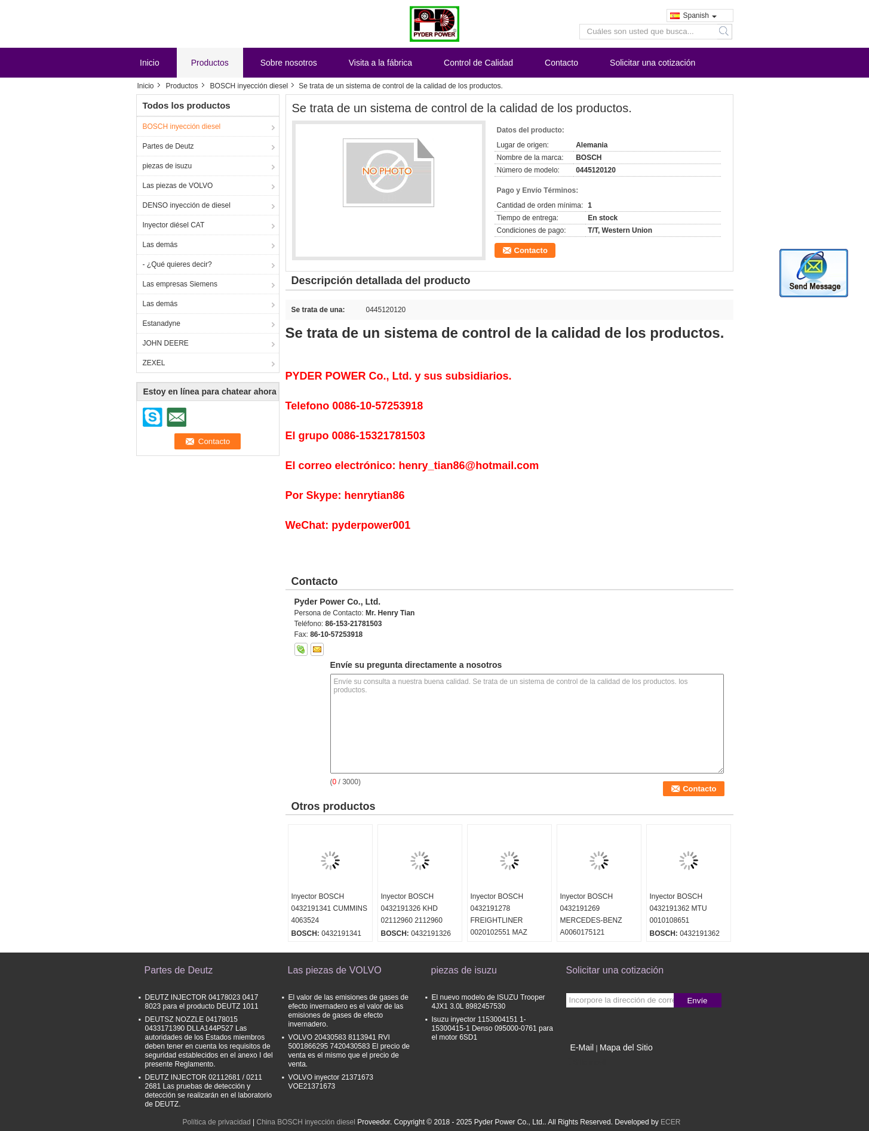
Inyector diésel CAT (174, 225)
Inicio (149, 62)
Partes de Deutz (168, 146)
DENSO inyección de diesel (187, 205)
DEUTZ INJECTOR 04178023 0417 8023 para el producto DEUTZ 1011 (202, 1001)
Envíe (697, 1000)
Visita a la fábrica (380, 62)
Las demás (160, 245)
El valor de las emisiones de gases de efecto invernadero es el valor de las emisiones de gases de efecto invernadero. (348, 1010)
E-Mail (582, 1047)
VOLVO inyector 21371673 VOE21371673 (331, 1081)
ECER (670, 1122)
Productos (210, 62)
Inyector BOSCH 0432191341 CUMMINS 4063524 (329, 908)
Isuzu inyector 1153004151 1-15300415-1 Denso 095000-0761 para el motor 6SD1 (493, 1028)
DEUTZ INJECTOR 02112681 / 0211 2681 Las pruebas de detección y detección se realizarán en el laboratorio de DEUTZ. (208, 1090)
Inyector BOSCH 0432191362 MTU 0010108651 (678, 908)
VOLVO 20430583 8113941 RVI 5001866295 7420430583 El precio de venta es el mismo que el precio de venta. (349, 1050)
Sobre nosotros (288, 62)
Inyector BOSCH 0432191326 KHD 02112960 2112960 (412, 908)
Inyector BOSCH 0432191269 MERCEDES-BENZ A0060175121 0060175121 (591, 920)
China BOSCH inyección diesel (305, 1122)
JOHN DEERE (166, 343)
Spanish (700, 15)
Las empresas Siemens (180, 284)
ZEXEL (154, 363)
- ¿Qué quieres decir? (177, 264)
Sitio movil (586, 1062)
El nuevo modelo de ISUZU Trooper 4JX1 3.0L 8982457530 (488, 1001)
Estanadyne (161, 323)
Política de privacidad (217, 1122)
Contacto (561, 62)
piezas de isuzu (167, 166)
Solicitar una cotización (652, 62)
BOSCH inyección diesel (249, 86)
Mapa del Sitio (626, 1047)
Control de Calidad (478, 62)
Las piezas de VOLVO (178, 185)
